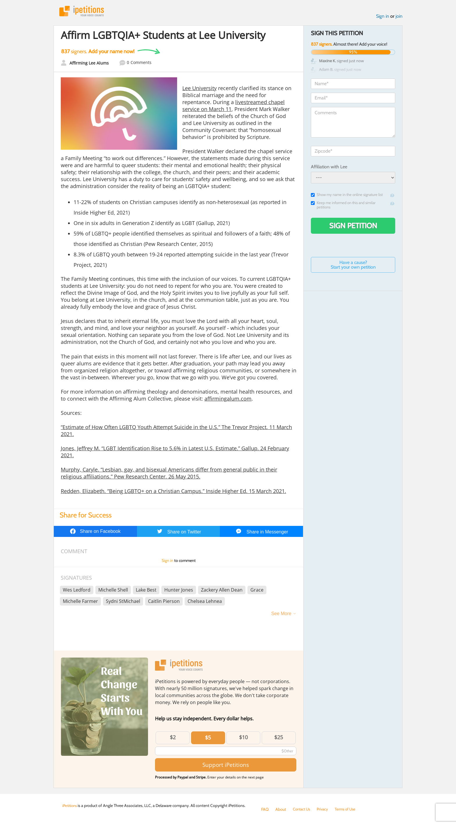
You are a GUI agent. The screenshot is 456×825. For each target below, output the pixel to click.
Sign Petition (353, 226)
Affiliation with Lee (329, 167)
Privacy (325, 809)
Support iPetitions (225, 766)
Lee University (199, 88)
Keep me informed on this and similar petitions (343, 206)
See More (281, 614)
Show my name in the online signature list (347, 196)
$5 (208, 738)
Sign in (382, 17)
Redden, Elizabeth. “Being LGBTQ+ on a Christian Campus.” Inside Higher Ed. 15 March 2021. (173, 491)
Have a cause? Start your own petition (353, 266)
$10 (243, 738)
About (280, 809)
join (399, 17)
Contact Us (302, 809)
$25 (278, 738)
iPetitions (83, 11)
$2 (173, 738)
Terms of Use (349, 809)
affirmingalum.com (228, 399)
